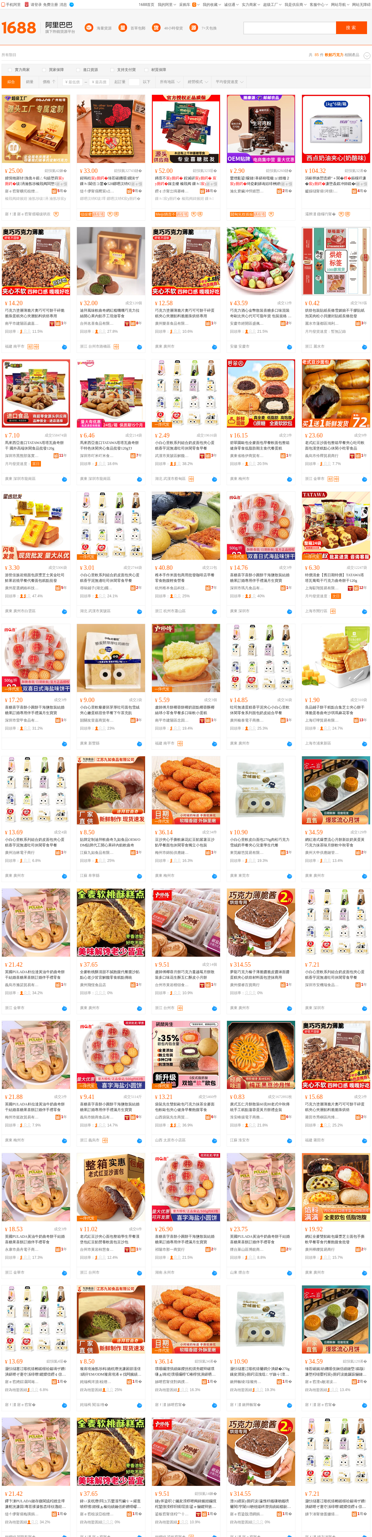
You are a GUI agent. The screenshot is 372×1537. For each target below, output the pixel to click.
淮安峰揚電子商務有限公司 (247, 1117)
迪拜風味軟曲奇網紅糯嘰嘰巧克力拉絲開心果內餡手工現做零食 (110, 313)
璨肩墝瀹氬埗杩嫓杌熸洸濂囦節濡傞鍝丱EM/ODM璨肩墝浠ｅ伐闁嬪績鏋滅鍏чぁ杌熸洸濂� (110, 1372)
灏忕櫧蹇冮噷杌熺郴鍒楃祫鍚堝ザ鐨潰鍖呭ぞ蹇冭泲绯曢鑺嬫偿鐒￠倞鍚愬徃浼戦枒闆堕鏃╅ (35, 1372)
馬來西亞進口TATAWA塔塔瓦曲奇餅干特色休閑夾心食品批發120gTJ (109, 445)
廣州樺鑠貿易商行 (320, 1249)
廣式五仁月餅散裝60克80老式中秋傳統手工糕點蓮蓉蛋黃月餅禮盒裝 (260, 1107)
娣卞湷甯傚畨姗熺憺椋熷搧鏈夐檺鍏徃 (322, 1514)
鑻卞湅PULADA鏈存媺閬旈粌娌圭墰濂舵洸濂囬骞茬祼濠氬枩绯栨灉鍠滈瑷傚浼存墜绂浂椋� (35, 1504)
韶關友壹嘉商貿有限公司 (97, 720)
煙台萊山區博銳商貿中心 (247, 1249)
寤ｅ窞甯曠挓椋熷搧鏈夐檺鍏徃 (22, 191)
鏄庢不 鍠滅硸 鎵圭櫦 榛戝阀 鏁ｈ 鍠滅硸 (185, 181)
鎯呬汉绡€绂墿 (93, 198)
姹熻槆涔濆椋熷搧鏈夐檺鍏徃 (97, 1382)
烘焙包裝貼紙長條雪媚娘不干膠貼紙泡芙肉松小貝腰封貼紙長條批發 (335, 313)
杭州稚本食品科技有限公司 (172, 588)
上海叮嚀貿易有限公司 (322, 720)
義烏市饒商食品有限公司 (97, 1117)
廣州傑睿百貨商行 (245, 985)
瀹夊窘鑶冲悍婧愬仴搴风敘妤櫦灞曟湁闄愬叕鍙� (247, 191)
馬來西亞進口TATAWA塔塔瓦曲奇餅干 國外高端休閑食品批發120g (34, 445)
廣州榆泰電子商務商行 (247, 720)
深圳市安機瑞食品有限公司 (322, 985)
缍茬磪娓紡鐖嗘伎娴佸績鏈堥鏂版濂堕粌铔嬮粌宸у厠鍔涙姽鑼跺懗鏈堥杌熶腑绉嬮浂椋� (335, 1372)
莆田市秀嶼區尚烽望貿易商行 (322, 1117)
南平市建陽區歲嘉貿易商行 (22, 323)
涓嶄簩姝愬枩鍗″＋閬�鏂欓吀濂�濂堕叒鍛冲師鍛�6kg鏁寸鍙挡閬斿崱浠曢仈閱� (335, 181)
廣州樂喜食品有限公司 (172, 323)
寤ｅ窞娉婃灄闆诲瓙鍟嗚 (22, 1382)
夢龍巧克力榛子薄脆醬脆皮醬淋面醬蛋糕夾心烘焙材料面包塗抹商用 (260, 975)
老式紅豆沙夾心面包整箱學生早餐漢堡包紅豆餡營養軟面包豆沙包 (110, 1239)
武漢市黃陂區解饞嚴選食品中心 (172, 456)
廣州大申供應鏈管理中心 (322, 852)
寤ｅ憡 (61, 184)
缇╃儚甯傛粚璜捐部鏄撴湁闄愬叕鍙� (22, 1514)
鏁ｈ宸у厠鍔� (167, 198)
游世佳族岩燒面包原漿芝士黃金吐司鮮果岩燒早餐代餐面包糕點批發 (34, 578)
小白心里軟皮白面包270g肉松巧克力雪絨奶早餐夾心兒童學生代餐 (260, 842)
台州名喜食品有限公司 (97, 323)
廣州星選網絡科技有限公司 (22, 588)
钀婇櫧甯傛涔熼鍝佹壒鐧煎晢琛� (322, 191)
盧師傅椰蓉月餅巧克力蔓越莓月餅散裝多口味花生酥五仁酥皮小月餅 (185, 975)
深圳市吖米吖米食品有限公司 (97, 456)
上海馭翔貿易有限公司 (322, 588)
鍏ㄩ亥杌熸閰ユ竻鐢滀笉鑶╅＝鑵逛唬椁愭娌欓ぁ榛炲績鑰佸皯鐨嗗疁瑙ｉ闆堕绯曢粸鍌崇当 (110, 1504)
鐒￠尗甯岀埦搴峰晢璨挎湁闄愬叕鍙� (172, 191)
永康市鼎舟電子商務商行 (22, 1249)
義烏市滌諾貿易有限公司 (22, 985)
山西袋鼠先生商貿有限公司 (172, 1117)
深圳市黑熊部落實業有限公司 (22, 456)
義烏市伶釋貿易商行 (322, 456)
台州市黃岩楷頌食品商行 (172, 985)
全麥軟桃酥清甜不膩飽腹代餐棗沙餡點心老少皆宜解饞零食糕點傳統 (110, 975)
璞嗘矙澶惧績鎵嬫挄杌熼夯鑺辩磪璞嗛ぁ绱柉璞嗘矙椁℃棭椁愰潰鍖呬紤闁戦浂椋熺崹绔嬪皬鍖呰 (185, 1372)
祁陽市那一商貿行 (170, 1249)
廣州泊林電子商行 (20, 852)
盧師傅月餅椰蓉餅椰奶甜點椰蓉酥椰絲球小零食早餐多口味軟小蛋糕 (185, 710)
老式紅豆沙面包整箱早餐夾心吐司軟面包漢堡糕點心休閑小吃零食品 (335, 445)
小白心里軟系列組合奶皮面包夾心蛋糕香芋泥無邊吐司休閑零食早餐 (185, 445)
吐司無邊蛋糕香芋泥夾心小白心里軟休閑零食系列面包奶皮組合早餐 (260, 710)
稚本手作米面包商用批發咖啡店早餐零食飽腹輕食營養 (185, 578)
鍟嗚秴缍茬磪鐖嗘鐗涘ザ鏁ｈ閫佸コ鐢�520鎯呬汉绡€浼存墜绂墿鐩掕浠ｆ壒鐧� (110, 181)
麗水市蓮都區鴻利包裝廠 (322, 323)
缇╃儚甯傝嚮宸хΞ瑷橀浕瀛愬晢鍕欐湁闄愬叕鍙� (97, 191)
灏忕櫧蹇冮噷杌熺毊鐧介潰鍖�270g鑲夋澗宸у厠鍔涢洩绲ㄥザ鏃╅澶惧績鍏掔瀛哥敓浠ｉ (260, 1372)
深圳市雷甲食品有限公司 (22, 720)
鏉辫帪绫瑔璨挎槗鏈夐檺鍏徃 (247, 1382)
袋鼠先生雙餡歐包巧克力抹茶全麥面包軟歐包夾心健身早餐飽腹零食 (185, 1107)
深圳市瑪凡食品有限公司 (247, 588)
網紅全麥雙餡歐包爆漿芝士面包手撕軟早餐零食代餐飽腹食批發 (335, 1239)
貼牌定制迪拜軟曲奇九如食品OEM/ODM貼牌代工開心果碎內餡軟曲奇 (110, 842)
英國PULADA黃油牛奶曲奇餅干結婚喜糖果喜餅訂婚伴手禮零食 (35, 1239)
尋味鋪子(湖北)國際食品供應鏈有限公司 (97, 588)
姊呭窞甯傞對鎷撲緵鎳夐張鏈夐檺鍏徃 (172, 1382)
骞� (62, 191)
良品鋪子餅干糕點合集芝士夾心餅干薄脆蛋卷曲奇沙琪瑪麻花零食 (335, 710)
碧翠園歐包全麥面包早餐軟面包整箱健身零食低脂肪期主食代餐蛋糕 (260, 445)
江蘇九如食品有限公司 (97, 852)
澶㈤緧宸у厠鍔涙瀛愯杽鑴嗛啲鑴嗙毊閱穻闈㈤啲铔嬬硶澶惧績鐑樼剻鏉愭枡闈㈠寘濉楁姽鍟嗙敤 (260, 1504)
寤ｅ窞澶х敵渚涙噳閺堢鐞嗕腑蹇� (322, 1382)
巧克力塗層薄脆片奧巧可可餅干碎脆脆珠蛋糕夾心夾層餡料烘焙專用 (34, 313)
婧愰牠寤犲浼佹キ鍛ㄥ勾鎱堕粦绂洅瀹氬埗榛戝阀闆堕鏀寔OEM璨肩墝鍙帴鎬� (35, 181)
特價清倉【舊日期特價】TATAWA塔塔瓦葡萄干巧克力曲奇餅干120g (334, 578)
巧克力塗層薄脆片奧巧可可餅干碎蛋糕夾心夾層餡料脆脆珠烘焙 (335, 1107)
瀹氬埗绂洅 (38, 198)
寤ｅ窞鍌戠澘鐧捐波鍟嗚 (247, 1514)
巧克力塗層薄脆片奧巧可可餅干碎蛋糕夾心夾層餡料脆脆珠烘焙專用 (185, 313)
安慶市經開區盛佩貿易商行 (247, 323)
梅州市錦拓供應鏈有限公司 (172, 852)
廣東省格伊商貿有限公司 (247, 456)
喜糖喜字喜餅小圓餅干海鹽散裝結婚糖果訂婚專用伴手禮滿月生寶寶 (260, 578)
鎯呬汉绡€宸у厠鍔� (123, 198)
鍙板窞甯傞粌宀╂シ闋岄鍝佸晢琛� (172, 1514)
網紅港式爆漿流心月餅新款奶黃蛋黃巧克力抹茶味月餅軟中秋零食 (335, 842)
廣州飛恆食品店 (93, 985)
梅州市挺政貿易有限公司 (22, 1117)
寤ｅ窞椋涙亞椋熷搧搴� (97, 1514)
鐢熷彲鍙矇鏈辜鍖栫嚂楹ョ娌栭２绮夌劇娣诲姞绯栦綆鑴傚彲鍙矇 (260, 181)
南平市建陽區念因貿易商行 (172, 720)
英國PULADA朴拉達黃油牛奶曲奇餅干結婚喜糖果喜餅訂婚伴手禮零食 (35, 975)
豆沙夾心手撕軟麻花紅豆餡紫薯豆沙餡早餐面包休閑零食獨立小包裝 (185, 842)
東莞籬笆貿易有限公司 (247, 852)
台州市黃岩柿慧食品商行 (97, 1249)
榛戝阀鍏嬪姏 (16, 198)
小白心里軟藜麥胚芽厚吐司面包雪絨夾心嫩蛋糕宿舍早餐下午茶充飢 (110, 710)
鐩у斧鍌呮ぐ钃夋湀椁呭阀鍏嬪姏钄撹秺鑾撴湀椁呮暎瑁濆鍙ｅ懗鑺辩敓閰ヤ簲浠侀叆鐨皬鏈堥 (185, 1504)
